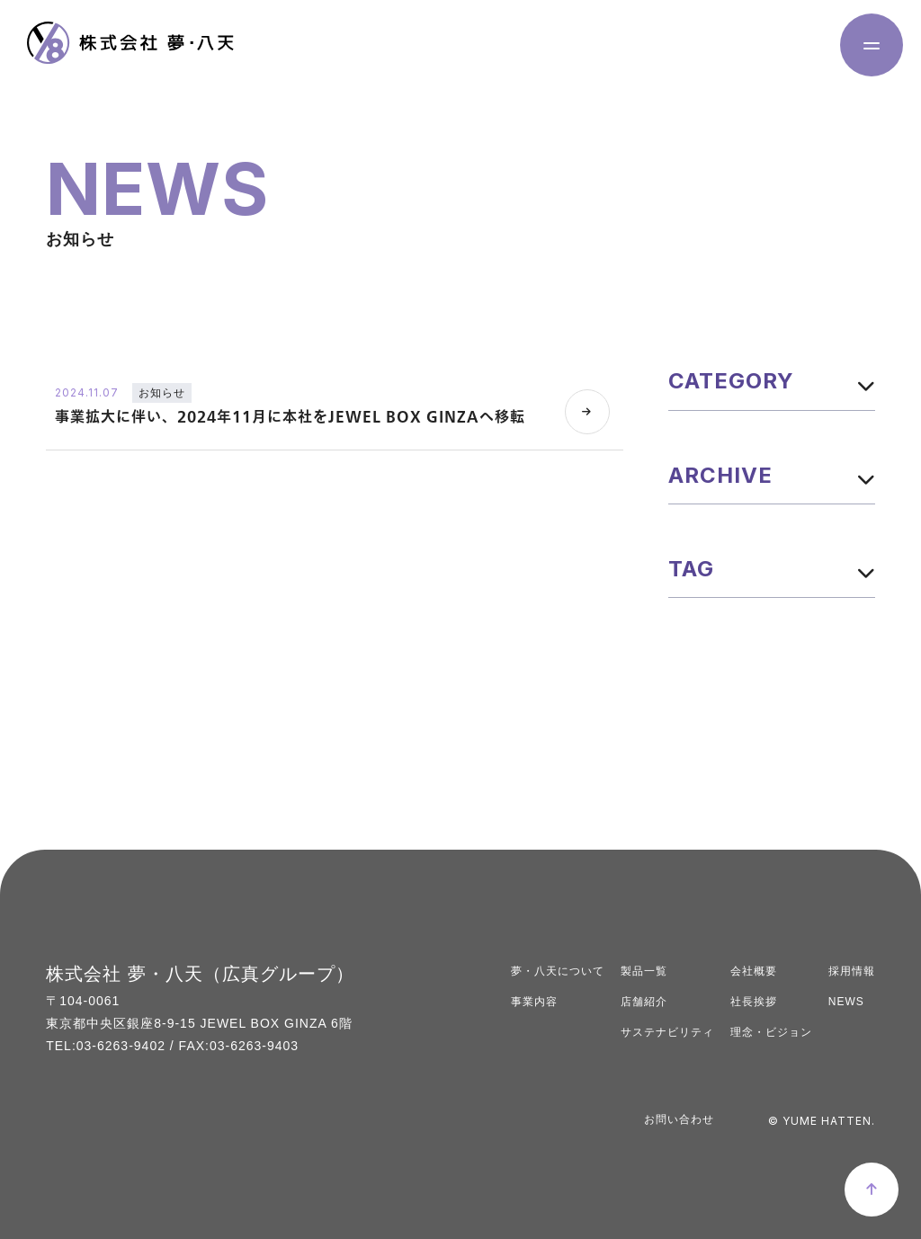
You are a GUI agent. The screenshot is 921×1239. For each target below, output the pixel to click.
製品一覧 (644, 971)
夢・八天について (557, 971)
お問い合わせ (679, 1119)
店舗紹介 (644, 1001)
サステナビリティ (667, 1032)
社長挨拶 (753, 1001)
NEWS (846, 1001)
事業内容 (534, 1001)
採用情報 (851, 971)
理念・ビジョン (771, 1032)
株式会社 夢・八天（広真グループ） (200, 974)
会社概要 (753, 971)
